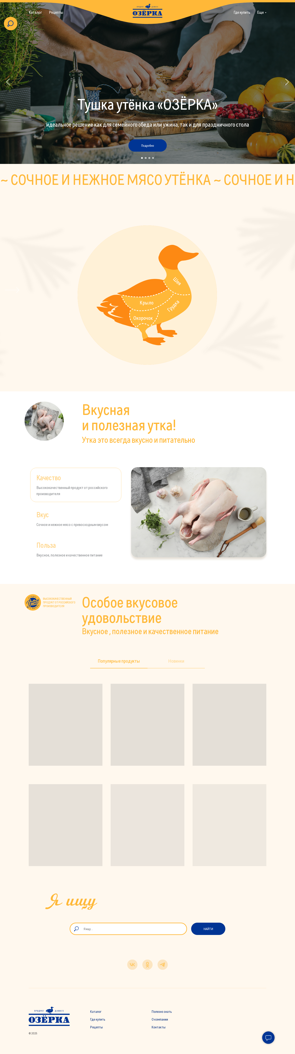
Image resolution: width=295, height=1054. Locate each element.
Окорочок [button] (143, 318)
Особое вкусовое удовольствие (130, 609)
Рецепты (56, 12)
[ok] (147, 965)
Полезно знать (162, 1011)
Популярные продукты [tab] (119, 661)
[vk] (132, 965)
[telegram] (163, 965)
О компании (160, 1019)
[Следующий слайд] (287, 82)
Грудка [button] (173, 305)
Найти (208, 929)
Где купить (242, 12)
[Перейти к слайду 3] (149, 158)
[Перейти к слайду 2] (145, 158)
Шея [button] (177, 281)
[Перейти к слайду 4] (153, 158)
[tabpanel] (198, 512)
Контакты (159, 1027)
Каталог (35, 12)
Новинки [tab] (176, 661)
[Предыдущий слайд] (8, 82)
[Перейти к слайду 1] (142, 158)
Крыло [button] (146, 302)
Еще (260, 12)
